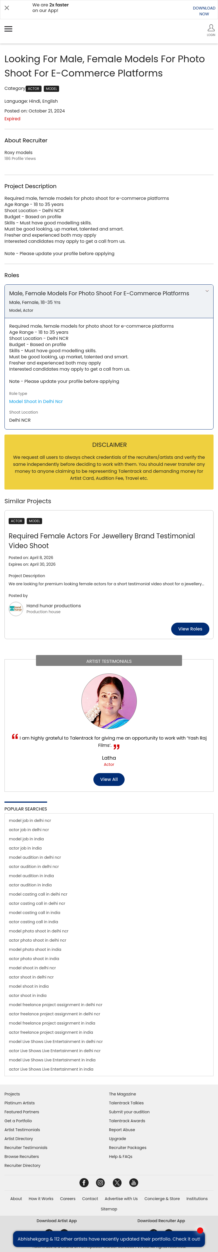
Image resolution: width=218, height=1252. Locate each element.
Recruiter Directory (22, 1165)
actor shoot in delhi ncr (31, 977)
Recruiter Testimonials (25, 1147)
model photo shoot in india (35, 949)
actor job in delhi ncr (29, 830)
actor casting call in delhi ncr (37, 903)
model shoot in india (29, 986)
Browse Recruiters (21, 1156)
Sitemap (109, 1209)
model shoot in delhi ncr (32, 968)
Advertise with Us (121, 1198)
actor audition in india (30, 885)
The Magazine (122, 1094)
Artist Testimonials (22, 1130)
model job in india (26, 839)
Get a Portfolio (18, 1121)
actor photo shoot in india (34, 958)
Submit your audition (129, 1112)
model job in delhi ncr (30, 820)
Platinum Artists (19, 1103)
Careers (67, 1198)
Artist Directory (18, 1138)
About (16, 1198)
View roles (190, 629)
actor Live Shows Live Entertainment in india (51, 1069)
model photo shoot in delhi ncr (38, 931)
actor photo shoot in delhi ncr (37, 940)
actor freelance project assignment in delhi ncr (54, 1014)
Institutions (197, 1198)
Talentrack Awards (127, 1121)
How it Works (41, 1198)
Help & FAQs (120, 1156)
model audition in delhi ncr (35, 857)
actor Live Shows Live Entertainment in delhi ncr (55, 1051)
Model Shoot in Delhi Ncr (36, 401)
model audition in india (31, 876)
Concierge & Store (162, 1198)
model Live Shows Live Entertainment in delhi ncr (56, 1041)
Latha (109, 757)
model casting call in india (34, 912)
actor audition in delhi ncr (34, 866)
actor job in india (25, 848)
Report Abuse (122, 1130)
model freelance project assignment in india (52, 1023)
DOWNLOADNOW (204, 11)
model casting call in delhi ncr (38, 894)
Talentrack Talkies (126, 1103)
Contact (90, 1198)
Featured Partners (21, 1112)
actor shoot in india (28, 995)
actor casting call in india (33, 922)
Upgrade (117, 1138)
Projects (12, 1094)
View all (109, 779)
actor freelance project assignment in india (51, 1032)
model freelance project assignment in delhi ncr (55, 1005)
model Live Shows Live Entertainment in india (52, 1060)
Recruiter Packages (127, 1147)
